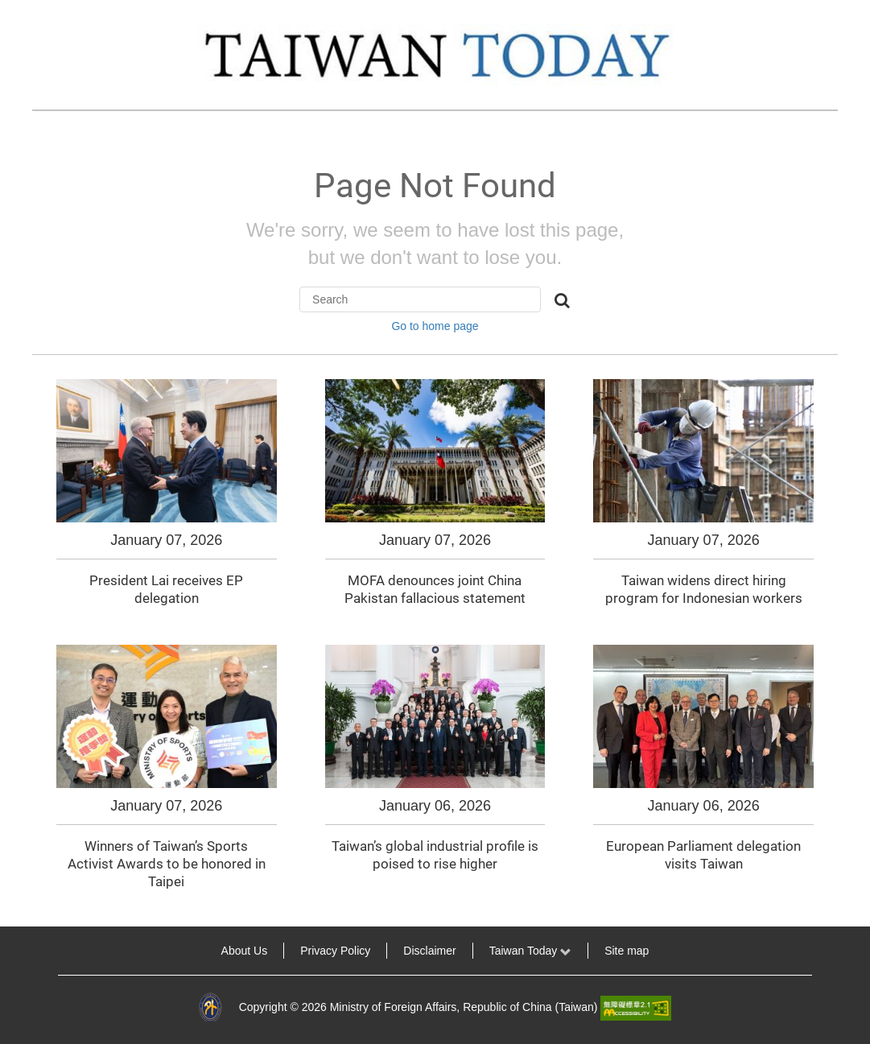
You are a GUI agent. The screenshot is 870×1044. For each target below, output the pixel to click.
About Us (244, 950)
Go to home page (434, 326)
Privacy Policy (335, 950)
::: (22, 950)
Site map (626, 950)
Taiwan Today (530, 950)
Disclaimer (429, 950)
